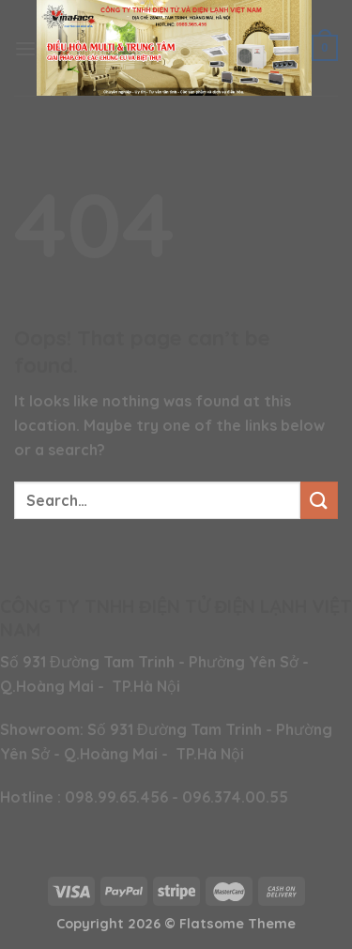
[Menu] (25, 48)
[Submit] (319, 500)
